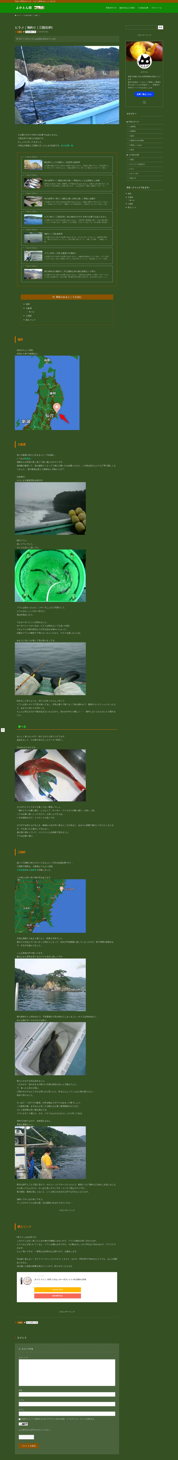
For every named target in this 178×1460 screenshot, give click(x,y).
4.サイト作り (134, 173)
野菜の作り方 (134, 122)
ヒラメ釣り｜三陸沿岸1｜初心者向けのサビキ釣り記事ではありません (75, 217)
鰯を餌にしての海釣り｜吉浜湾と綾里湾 (62, 162)
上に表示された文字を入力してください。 (35, 1424)
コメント (23, 1351)
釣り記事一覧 (67, 146)
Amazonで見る (45, 1289)
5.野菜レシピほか (136, 145)
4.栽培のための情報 (137, 140)
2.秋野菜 (133, 131)
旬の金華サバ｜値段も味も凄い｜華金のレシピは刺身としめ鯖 (72, 180)
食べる (31, 312)
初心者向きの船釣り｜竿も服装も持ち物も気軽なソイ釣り (70, 271)
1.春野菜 (133, 127)
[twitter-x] (144, 102)
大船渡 (29, 308)
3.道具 (132, 136)
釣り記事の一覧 (30, 32)
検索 (160, 27)
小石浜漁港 (22, 870)
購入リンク (31, 320)
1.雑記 (20, 32)
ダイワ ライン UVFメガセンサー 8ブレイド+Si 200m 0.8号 (60, 1279)
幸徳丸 (28, 459)
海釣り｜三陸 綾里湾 (53, 234)
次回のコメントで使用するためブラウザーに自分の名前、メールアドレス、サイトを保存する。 (58, 1413)
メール (21, 1394)
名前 (20, 1384)
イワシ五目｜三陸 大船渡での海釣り (60, 253)
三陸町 (29, 316)
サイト (21, 1403)
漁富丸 (34, 870)
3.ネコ (132, 169)
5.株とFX (133, 178)
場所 (28, 304)
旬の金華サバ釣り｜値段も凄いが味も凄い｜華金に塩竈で (70, 198)
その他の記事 (134, 155)
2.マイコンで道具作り (137, 164)
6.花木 (132, 150)
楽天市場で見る (69, 1289)
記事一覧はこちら (144, 94)
